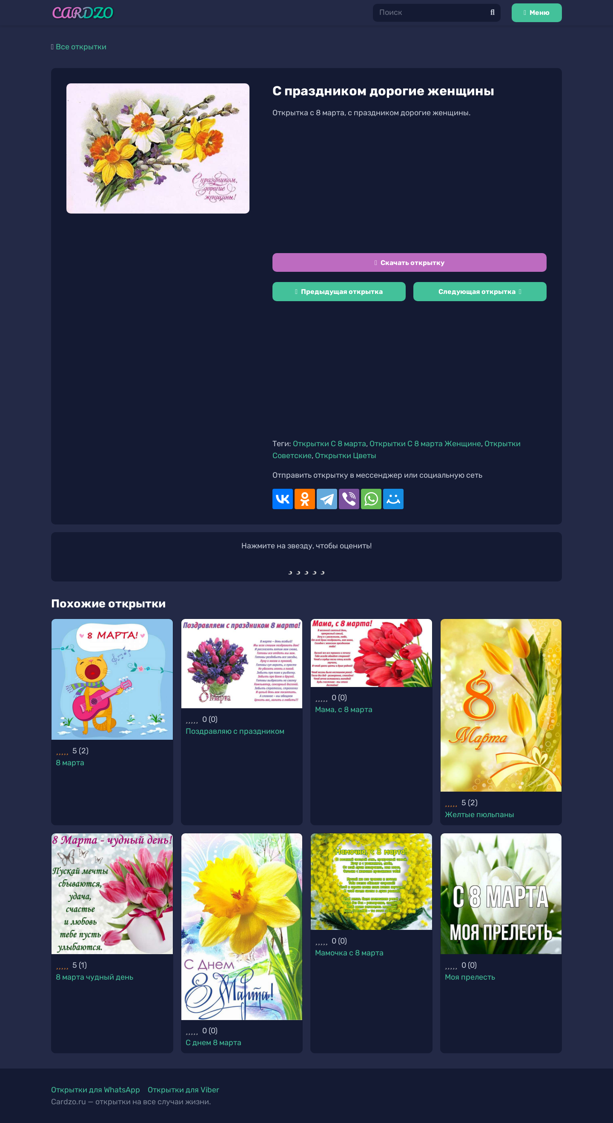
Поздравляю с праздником (235, 731)
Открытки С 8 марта (329, 443)
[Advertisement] (409, 185)
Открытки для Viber (183, 1089)
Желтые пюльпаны (479, 814)
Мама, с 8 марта (343, 709)
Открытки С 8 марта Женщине (425, 443)
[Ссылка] (83, 13)
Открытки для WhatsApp (95, 1089)
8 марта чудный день (94, 977)
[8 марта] (112, 679)
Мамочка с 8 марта (349, 953)
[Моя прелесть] (501, 894)
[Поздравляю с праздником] (242, 664)
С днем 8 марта (213, 1042)
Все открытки (81, 46)
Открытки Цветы (345, 455)
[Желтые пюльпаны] (501, 705)
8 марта (70, 762)
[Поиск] (437, 12)
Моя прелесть (470, 977)
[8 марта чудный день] (112, 894)
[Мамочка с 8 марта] (371, 881)
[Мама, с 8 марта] (371, 653)
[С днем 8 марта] (242, 926)
